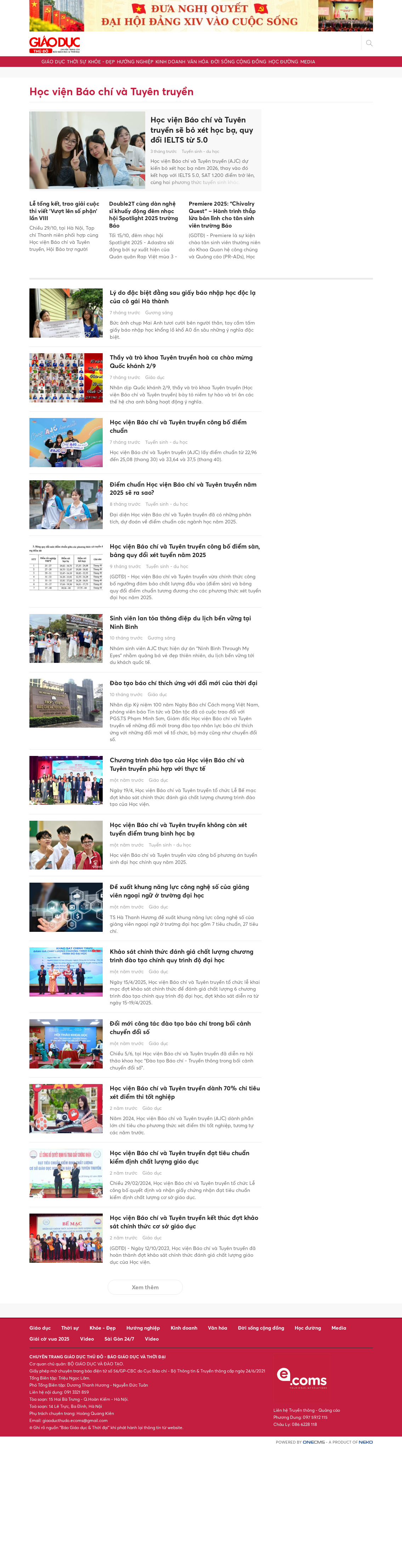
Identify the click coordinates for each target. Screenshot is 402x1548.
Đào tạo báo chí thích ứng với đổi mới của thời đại (179, 712)
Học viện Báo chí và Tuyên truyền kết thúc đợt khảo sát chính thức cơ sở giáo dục (183, 1314)
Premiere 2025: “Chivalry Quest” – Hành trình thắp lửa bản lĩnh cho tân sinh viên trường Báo (222, 214)
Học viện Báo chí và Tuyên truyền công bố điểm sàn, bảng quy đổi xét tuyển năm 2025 (180, 564)
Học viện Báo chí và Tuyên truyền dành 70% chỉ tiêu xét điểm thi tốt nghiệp (180, 1163)
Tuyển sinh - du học (200, 151)
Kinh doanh (170, 61)
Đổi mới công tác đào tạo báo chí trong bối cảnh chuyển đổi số (182, 1095)
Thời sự (76, 61)
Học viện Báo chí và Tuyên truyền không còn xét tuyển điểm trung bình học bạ (182, 869)
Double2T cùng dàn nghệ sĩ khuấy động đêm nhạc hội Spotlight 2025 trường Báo (143, 214)
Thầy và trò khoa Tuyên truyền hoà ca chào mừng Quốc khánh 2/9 (178, 367)
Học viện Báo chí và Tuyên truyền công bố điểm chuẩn (180, 435)
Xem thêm (145, 1386)
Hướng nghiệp (135, 61)
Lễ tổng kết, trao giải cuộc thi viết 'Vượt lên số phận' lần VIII (64, 211)
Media (307, 61)
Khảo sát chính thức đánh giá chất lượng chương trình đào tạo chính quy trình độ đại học (184, 1015)
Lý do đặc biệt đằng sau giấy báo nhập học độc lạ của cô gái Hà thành (181, 298)
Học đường (283, 61)
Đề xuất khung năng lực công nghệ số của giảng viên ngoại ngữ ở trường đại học (180, 936)
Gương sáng (159, 316)
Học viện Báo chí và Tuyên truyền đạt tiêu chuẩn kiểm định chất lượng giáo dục (178, 1236)
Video (87, 1438)
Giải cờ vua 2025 (49, 1438)
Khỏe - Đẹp (101, 61)
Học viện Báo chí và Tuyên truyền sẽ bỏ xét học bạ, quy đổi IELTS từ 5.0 (202, 129)
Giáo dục (53, 61)
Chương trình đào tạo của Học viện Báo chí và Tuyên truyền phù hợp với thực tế (182, 801)
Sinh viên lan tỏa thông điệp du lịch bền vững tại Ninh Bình (182, 644)
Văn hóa (198, 61)
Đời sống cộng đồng (238, 61)
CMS (314, 1542)
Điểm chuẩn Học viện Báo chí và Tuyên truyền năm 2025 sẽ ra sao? (180, 497)
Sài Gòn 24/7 (119, 1438)
